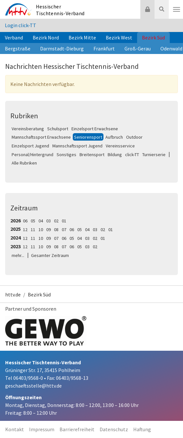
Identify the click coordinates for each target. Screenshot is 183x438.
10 (40, 229)
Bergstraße (17, 48)
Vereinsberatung (28, 129)
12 (25, 229)
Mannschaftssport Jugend (77, 146)
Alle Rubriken (24, 163)
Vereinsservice (120, 146)
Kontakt (14, 429)
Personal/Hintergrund (32, 154)
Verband (14, 37)
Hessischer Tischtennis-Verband (60, 9)
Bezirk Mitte (82, 37)
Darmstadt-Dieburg (62, 48)
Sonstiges (66, 154)
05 (33, 221)
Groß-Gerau (137, 48)
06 (25, 221)
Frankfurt (104, 48)
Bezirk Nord (46, 37)
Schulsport (57, 129)
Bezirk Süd (153, 37)
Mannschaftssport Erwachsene (41, 137)
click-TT (132, 154)
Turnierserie (154, 154)
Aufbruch (114, 137)
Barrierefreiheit (76, 429)
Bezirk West (119, 37)
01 (64, 221)
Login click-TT (20, 25)
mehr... (18, 255)
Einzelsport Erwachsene (94, 129)
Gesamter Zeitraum (50, 255)
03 (48, 221)
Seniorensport (88, 137)
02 (56, 221)
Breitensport (92, 154)
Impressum (41, 429)
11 (33, 229)
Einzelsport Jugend (30, 146)
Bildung (115, 154)
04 (40, 221)
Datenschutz (114, 429)
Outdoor (134, 137)
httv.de (13, 294)
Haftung (142, 429)
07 (64, 229)
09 (48, 229)
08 (56, 229)
